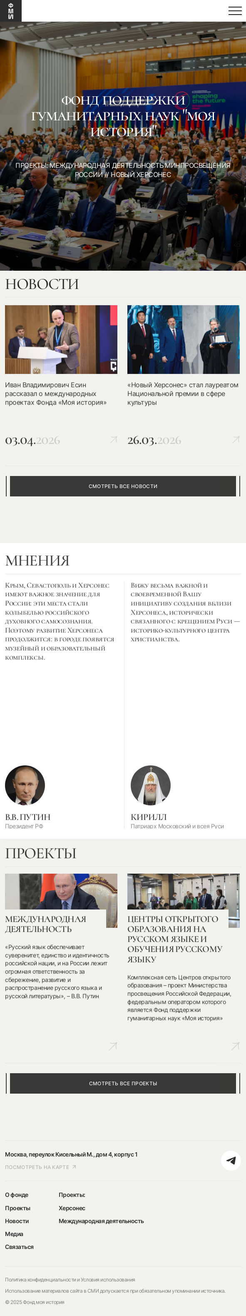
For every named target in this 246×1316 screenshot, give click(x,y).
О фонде (16, 1194)
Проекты (17, 1207)
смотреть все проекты (123, 1083)
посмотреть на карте (41, 1167)
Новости (17, 1220)
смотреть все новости (123, 486)
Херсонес (72, 1207)
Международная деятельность (101, 1220)
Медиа (14, 1233)
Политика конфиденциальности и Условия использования (70, 1279)
